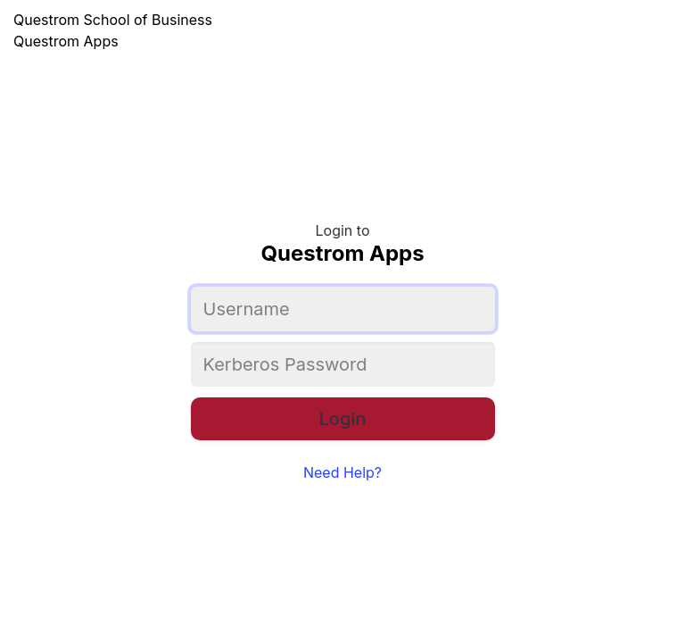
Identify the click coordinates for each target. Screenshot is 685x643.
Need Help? (342, 472)
